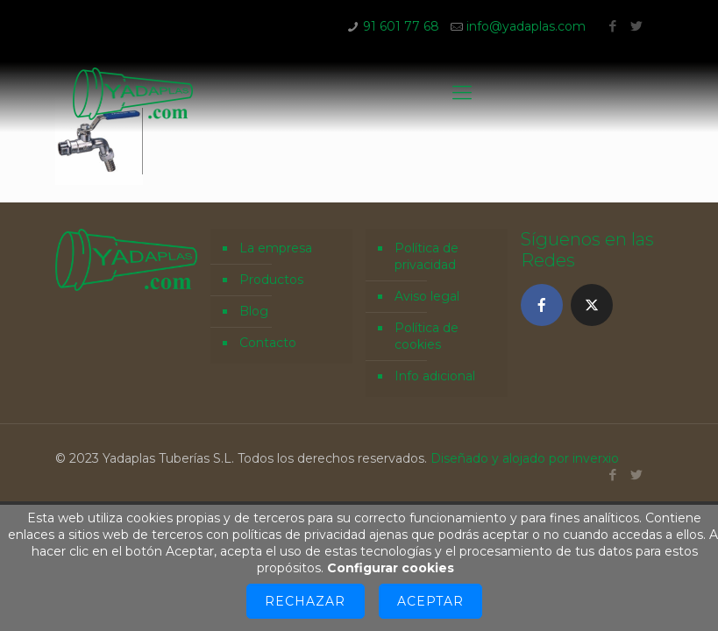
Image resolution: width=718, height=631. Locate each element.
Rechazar (305, 601)
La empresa (275, 248)
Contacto (267, 343)
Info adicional (435, 376)
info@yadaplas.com (526, 26)
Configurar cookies (390, 568)
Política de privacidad (427, 256)
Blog (253, 311)
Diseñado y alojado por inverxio (524, 458)
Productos (271, 279)
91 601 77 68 (401, 26)
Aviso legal (427, 296)
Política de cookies (427, 336)
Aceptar (430, 601)
